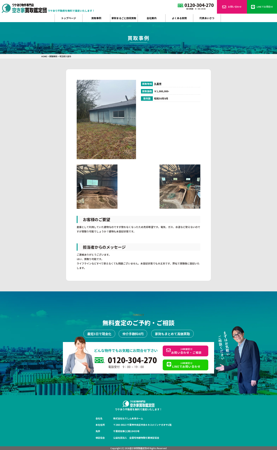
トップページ (68, 18)
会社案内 (152, 18)
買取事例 (96, 18)
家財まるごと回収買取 (123, 18)
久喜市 (157, 84)
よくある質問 (179, 18)
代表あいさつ (206, 18)
